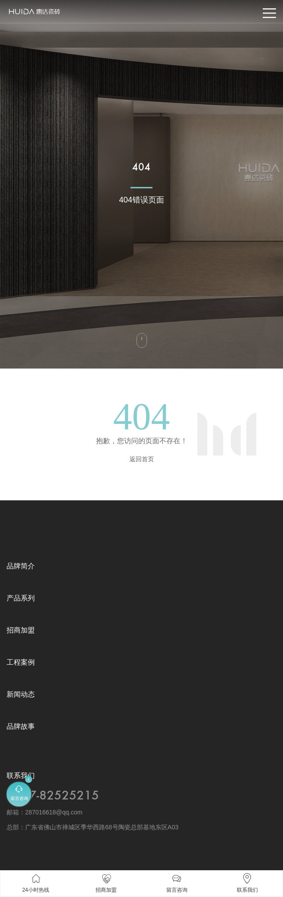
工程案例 (21, 662)
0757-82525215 (53, 796)
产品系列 (21, 598)
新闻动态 (21, 694)
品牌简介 (21, 566)
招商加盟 (21, 630)
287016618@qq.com (53, 812)
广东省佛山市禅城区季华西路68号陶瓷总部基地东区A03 (101, 827)
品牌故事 (21, 726)
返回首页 (141, 459)
